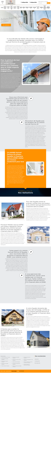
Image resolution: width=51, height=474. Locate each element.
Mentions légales (14, 371)
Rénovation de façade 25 (27, 8)
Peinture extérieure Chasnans (5, 357)
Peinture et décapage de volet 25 (5, 7)
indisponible (24, 2)
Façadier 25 (2, 7)
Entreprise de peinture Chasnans (27, 357)
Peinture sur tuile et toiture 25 (18, 7)
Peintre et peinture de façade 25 (11, 7)
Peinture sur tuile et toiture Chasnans (17, 360)
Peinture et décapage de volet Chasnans (28, 360)
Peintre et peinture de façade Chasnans (17, 366)
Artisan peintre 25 (21, 8)
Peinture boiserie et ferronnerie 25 (48, 7)
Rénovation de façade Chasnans (16, 357)
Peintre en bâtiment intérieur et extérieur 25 (44, 8)
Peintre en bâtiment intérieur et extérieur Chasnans (28, 362)
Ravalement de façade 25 (30, 8)
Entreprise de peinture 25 (8, 7)
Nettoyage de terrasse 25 (37, 7)
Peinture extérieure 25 (41, 8)
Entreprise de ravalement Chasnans (16, 364)
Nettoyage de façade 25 (34, 8)
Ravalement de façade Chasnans (4, 364)
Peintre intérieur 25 (23, 8)
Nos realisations (6, 25)
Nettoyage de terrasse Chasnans (4, 359)
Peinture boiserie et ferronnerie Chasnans (27, 364)
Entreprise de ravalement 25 (14, 7)
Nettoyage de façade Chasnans (4, 361)
